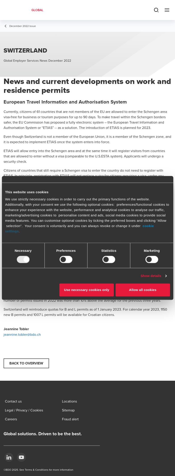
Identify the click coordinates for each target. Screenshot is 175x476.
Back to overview (26, 363)
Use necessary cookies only (86, 290)
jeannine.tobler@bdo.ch (22, 334)
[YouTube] (21, 457)
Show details (151, 276)
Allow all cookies (142, 290)
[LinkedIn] (9, 457)
